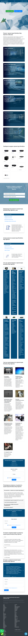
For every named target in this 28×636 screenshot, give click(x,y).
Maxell (16, 615)
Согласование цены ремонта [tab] (9, 248)
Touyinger (4, 631)
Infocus (16, 612)
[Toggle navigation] (14, 1)
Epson (4, 609)
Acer (4, 604)
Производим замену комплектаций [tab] (10, 221)
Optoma (4, 613)
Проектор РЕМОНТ (4, 1)
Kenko (15, 614)
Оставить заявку (9, 11)
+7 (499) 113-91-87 (23, 1)
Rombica (4, 614)
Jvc (3, 611)
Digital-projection (17, 606)
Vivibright (4, 634)
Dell (15, 605)
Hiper (4, 610)
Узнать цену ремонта (14, 200)
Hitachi (16, 610)
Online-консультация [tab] (8, 243)
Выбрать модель (18, 11)
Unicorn (4, 633)
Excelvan (16, 609)
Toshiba (4, 630)
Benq (4, 605)
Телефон (14, 474)
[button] (4, 570)
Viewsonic (4, 616)
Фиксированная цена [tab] (8, 214)
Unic (4, 632)
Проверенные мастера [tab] (8, 217)
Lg (3, 612)
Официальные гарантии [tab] (8, 216)
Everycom (16, 608)
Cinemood (4, 607)
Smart (4, 629)
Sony (4, 615)
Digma (4, 608)
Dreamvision (16, 607)
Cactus (4, 606)
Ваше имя (14, 470)
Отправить (14, 479)
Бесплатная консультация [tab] (9, 219)
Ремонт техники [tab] (7, 250)
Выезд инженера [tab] (7, 245)
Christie (16, 604)
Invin (15, 613)
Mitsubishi (16, 616)
